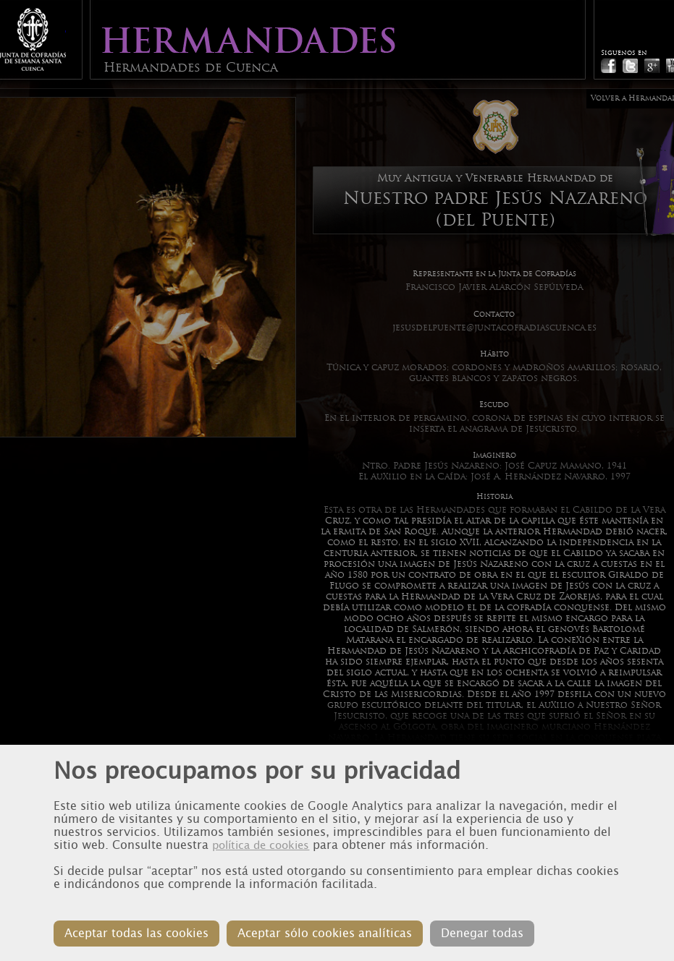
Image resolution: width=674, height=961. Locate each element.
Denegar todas (482, 933)
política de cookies (260, 845)
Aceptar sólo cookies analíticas (324, 933)
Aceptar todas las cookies (136, 933)
